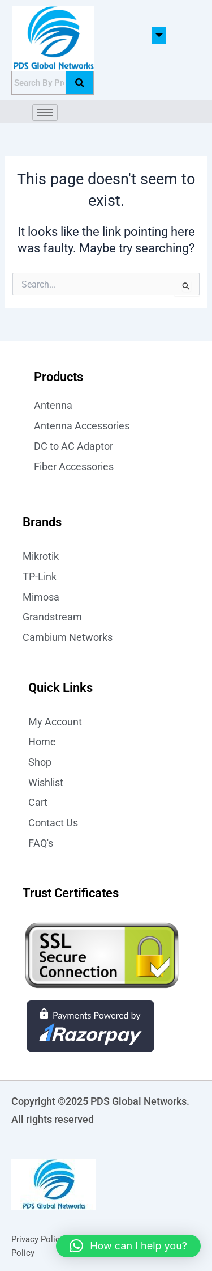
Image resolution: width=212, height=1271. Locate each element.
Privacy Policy (37, 1239)
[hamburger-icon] (45, 112)
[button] (159, 35)
